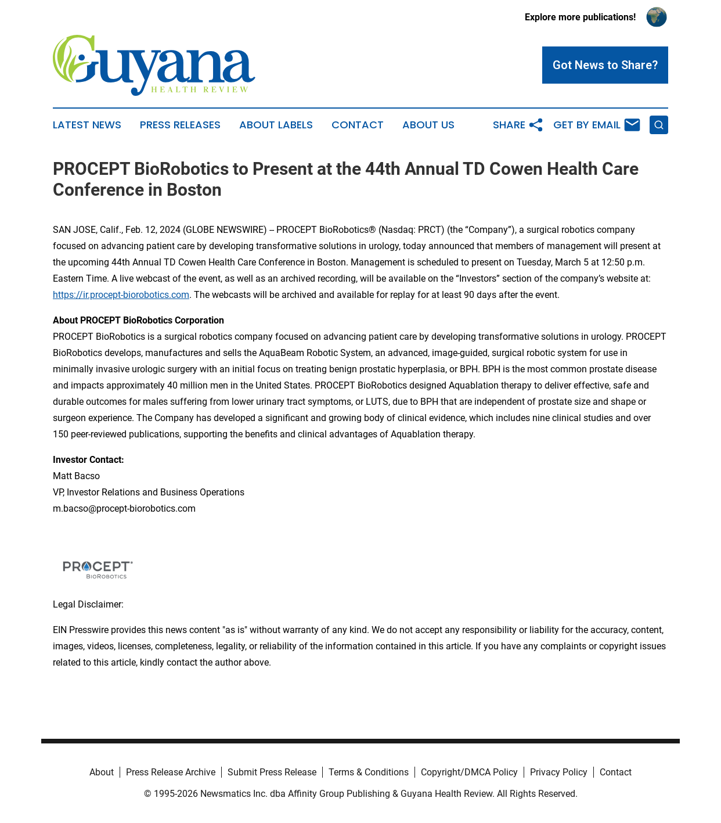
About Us (428, 124)
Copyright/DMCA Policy (469, 772)
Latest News (87, 124)
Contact (357, 124)
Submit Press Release (272, 772)
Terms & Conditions (369, 772)
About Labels (276, 124)
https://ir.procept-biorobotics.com (121, 294)
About (101, 772)
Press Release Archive (170, 772)
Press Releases (180, 124)
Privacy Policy (558, 772)
